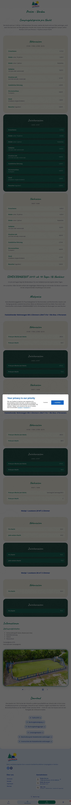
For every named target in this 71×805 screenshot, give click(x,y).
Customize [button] (45, 402)
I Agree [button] (57, 402)
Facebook (26, 407)
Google (20, 407)
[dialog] (35, 402)
